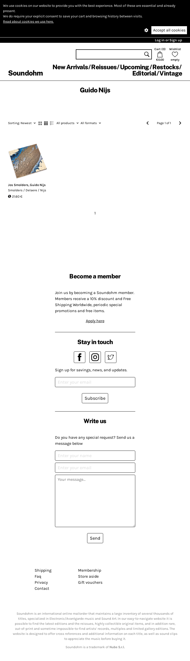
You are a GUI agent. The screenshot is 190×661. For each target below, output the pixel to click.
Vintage (170, 73)
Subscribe (95, 398)
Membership (89, 570)
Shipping (43, 570)
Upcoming (134, 67)
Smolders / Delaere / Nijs (27, 190)
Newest (22, 123)
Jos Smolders (18, 185)
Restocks (165, 67)
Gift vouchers (90, 582)
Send (95, 538)
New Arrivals (70, 67)
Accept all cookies (169, 30)
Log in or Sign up (168, 40)
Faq (38, 576)
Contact (42, 588)
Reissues (103, 67)
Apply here (95, 320)
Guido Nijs (38, 185)
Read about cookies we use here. (28, 21)
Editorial (144, 73)
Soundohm (25, 73)
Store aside (88, 576)
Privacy (41, 582)
